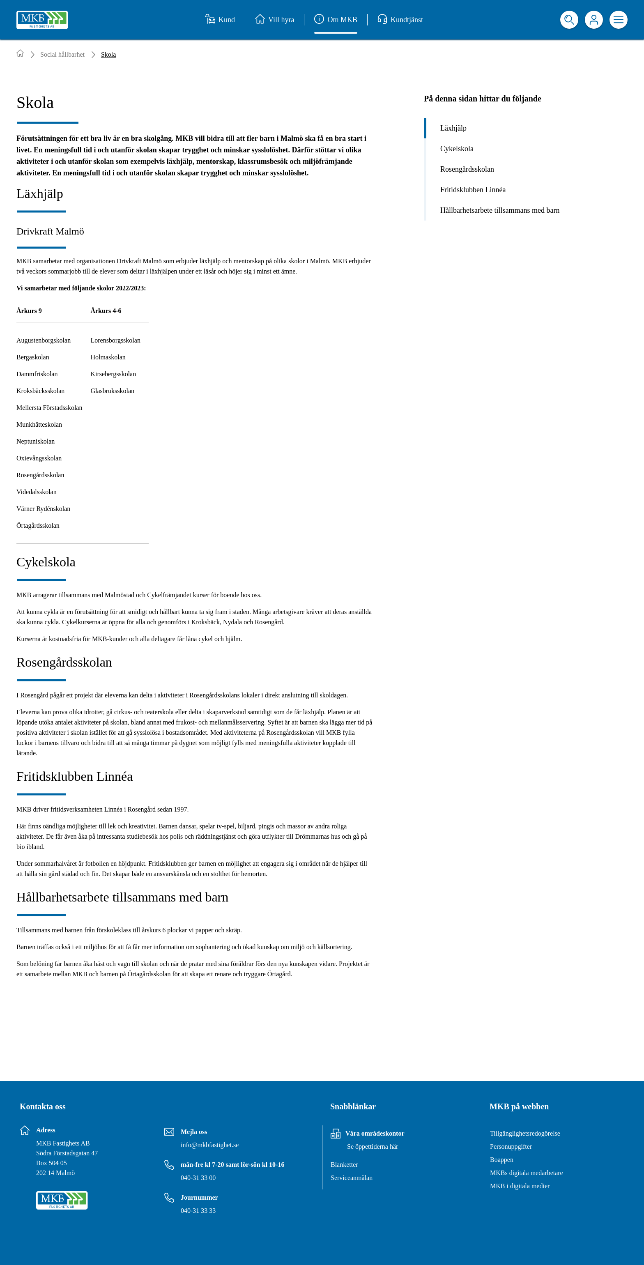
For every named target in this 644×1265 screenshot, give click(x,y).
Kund (220, 19)
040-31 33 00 (198, 1177)
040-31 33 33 (198, 1210)
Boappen (501, 1159)
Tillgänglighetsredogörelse (525, 1133)
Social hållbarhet (62, 54)
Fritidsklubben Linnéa (473, 190)
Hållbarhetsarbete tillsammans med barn (499, 210)
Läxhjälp (453, 128)
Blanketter (344, 1164)
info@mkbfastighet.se (210, 1144)
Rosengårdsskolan (467, 169)
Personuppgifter (511, 1146)
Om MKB (335, 19)
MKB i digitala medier (520, 1185)
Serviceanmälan (352, 1177)
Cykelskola (457, 149)
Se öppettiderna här (372, 1146)
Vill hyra (274, 19)
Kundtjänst (400, 19)
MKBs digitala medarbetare (526, 1172)
